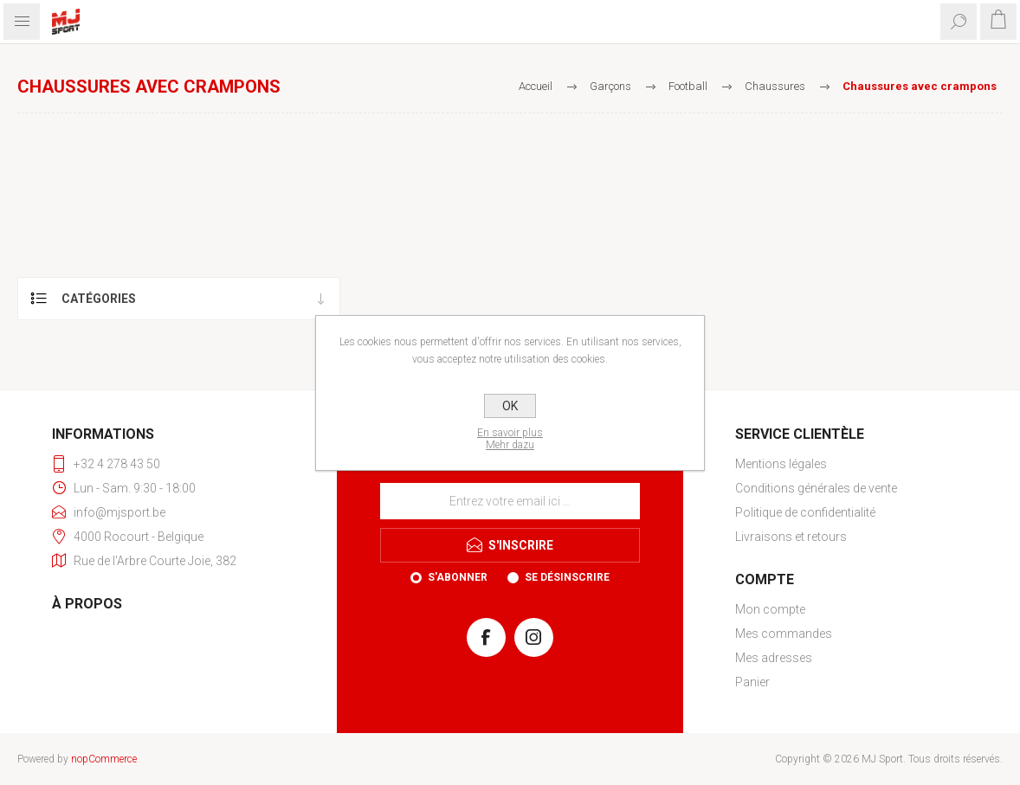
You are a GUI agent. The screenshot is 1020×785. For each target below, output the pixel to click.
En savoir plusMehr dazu (510, 439)
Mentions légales (781, 464)
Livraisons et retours (791, 537)
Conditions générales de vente (816, 488)
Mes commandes (783, 633)
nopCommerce (104, 759)
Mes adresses (773, 658)
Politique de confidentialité (805, 512)
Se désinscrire (567, 577)
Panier (752, 682)
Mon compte (770, 609)
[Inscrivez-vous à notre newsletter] (510, 501)
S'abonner (457, 577)
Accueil (535, 86)
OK (510, 406)
